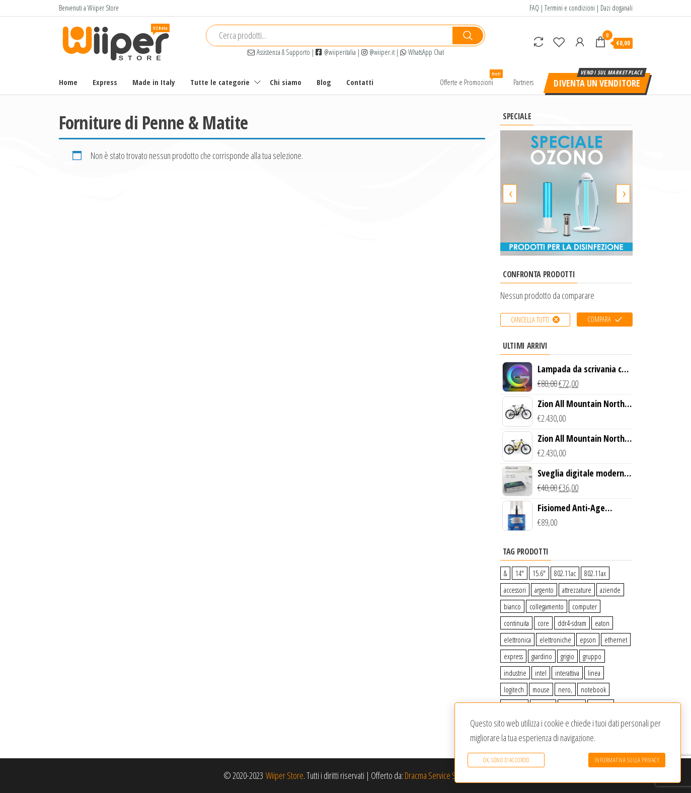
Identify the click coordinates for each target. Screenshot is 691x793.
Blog (324, 82)
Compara (599, 319)
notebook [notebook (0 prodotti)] (593, 689)
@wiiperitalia (336, 52)
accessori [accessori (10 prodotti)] (515, 590)
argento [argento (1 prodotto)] (544, 590)
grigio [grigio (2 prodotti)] (567, 656)
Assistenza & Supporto (279, 52)
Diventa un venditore (597, 83)
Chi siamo (285, 82)
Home (68, 82)
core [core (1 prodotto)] (543, 623)
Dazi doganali (616, 8)
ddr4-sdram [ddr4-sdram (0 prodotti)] (572, 623)
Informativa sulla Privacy (627, 760)
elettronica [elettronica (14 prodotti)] (517, 640)
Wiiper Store (284, 775)
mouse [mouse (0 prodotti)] (541, 689)
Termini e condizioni (570, 8)
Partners (523, 82)
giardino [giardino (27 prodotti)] (541, 656)
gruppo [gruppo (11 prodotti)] (592, 656)
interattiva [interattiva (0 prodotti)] (567, 673)
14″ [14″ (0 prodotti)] (519, 573)
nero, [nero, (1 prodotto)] (565, 689)
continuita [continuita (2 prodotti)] (516, 623)
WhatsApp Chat (422, 52)
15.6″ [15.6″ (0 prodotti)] (539, 573)
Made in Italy (153, 82)
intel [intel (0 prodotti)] (541, 673)
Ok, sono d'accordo (506, 760)
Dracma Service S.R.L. (436, 775)
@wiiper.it (378, 52)
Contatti (359, 82)
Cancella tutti (530, 320)
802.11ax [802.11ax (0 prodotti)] (595, 573)
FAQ (534, 8)
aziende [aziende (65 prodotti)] (610, 590)
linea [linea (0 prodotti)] (594, 673)
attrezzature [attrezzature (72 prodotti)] (576, 590)
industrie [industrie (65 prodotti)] (515, 673)
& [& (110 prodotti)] (505, 573)
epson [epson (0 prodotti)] (588, 640)
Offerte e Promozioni (470, 78)
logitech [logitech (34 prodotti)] (514, 689)
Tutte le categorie (220, 82)
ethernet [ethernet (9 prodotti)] (615, 640)
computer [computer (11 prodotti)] (584, 606)
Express (105, 82)
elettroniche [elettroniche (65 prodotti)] (555, 640)
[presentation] (510, 193)
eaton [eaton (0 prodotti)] (602, 623)
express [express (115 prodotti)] (513, 656)
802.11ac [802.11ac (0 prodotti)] (565, 573)
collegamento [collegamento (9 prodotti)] (546, 606)
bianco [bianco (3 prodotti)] (512, 606)
